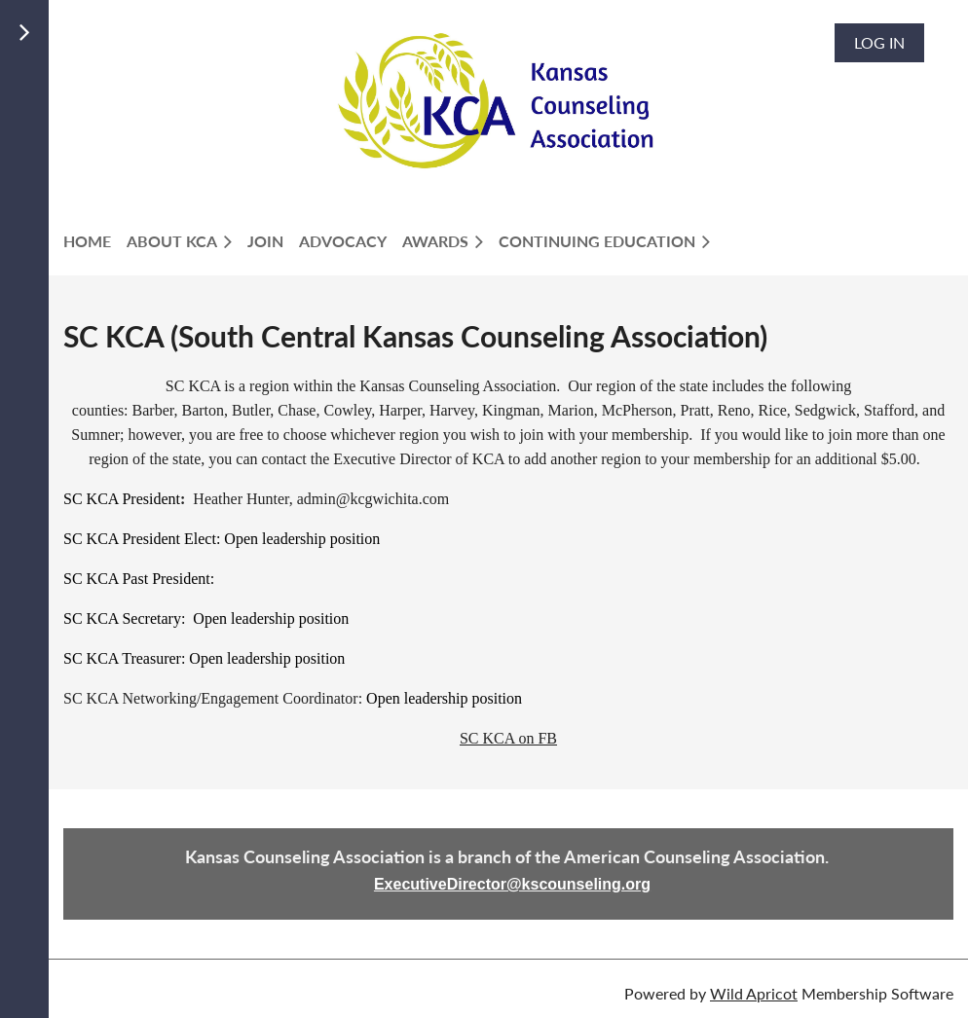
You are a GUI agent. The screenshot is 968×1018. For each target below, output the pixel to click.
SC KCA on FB (508, 738)
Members (111, 91)
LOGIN (97, 114)
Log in (879, 42)
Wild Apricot (754, 993)
